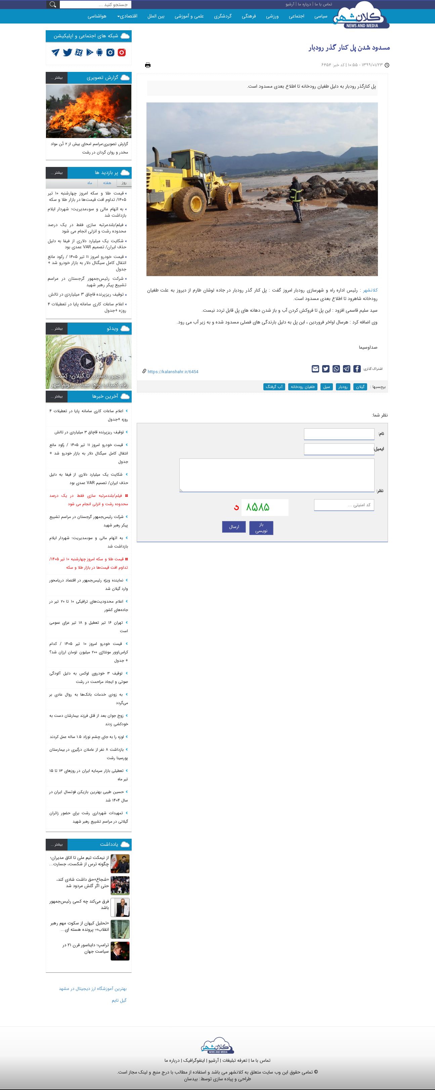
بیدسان (191, 1079)
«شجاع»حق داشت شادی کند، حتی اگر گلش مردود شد (82, 882)
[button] (51, 120)
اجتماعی (296, 16)
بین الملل (156, 16)
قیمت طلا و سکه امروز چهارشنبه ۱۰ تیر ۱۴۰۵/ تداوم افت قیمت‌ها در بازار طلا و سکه (87, 196)
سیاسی (321, 16)
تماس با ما (260, 1060)
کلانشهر (370, 290)
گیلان (360, 387)
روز (124, 182)
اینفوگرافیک (194, 1060)
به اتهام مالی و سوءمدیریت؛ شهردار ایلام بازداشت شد (87, 212)
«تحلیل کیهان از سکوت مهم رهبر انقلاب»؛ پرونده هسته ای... (79, 926)
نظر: (379, 491)
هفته (107, 183)
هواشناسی (97, 16)
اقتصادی (127, 16)
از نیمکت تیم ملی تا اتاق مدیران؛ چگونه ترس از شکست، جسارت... (79, 861)
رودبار (343, 387)
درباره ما (172, 1060)
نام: (381, 434)
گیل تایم (119, 1000)
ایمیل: (379, 449)
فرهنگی (249, 16)
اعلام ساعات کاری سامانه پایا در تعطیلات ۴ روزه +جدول (87, 307)
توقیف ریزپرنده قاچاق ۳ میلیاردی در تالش (87, 294)
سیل (326, 387)
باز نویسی (261, 527)
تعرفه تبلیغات (234, 1060)
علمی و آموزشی (189, 16)
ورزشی (272, 16)
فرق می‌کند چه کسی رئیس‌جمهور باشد (79, 904)
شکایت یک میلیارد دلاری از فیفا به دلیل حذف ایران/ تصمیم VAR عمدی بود (87, 244)
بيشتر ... (56, 78)
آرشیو (214, 1060)
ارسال (234, 526)
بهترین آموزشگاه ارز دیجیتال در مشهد (93, 988)
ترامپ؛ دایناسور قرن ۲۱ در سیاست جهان (85, 948)
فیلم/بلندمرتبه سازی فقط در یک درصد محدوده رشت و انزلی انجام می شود (87, 228)
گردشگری (223, 16)
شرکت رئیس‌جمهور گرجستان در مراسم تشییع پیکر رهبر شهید (87, 282)
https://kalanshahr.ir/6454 (172, 372)
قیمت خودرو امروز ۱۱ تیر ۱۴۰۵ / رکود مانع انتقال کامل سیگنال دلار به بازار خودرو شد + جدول (87, 263)
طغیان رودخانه (303, 387)
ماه (89, 183)
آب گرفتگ (274, 387)
